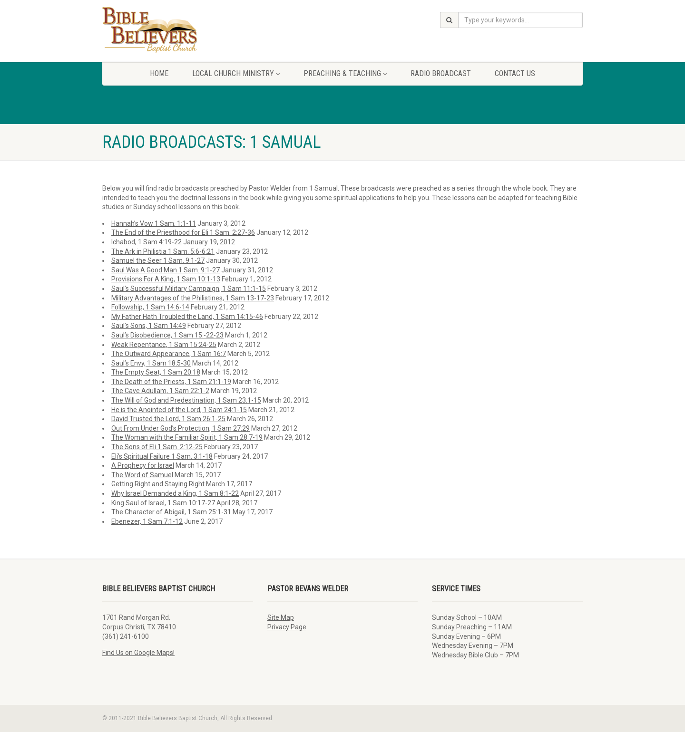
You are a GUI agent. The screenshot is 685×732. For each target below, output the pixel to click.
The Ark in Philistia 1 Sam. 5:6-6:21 (163, 251)
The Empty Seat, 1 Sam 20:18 (155, 372)
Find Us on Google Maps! (138, 652)
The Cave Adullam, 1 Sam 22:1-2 (160, 391)
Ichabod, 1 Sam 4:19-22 (146, 242)
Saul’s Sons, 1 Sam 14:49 (148, 325)
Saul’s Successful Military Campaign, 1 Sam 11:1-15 (188, 288)
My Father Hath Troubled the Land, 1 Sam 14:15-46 (187, 316)
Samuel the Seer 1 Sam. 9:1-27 (158, 260)
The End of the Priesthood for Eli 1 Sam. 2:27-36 (183, 232)
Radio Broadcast (441, 73)
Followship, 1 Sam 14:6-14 (150, 307)
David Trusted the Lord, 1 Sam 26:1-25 (168, 419)
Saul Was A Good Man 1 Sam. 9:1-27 (165, 270)
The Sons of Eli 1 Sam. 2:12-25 (157, 447)
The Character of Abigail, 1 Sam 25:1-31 (171, 512)
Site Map (280, 617)
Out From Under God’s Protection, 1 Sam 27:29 (180, 428)
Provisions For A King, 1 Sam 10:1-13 (165, 279)
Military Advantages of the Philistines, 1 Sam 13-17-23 (192, 298)
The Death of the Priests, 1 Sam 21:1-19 (171, 381)
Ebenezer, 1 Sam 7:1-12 (147, 521)
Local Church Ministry (236, 73)
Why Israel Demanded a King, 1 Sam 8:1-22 (175, 493)
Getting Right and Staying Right (158, 484)
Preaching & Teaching (345, 73)
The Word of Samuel (142, 475)
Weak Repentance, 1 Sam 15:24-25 (163, 344)
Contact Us (515, 73)
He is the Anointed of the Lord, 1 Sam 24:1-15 (179, 410)
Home (159, 73)
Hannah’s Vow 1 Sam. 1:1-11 (153, 223)
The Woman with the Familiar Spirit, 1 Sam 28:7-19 (187, 437)
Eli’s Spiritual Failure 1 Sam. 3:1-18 (162, 456)
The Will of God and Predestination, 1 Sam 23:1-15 (186, 400)
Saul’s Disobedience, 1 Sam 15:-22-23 (167, 335)
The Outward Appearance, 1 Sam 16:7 (168, 353)
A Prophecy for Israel (142, 465)
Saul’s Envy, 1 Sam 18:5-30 (151, 363)
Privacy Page (286, 627)
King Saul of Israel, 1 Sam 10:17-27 (163, 503)
